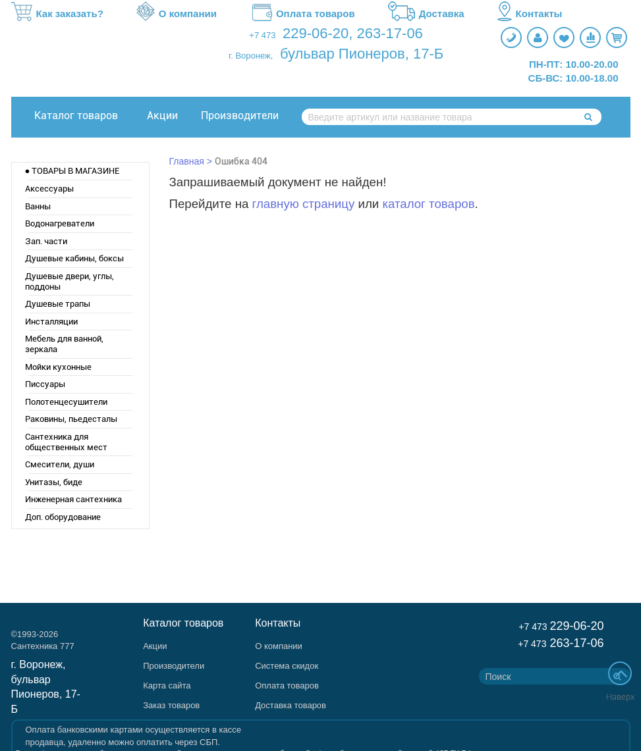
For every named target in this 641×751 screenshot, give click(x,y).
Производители (240, 115)
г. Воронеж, (251, 56)
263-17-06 (390, 33)
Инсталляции (51, 321)
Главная (186, 161)
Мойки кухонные (58, 367)
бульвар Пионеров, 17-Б (361, 53)
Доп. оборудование (63, 517)
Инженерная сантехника (73, 499)
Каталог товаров (76, 115)
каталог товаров (428, 204)
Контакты (530, 14)
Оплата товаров (302, 14)
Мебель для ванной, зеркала (64, 344)
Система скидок (286, 666)
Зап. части (46, 241)
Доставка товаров (290, 705)
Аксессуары (49, 189)
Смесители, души (59, 464)
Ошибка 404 (241, 161)
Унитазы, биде (53, 482)
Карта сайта (166, 685)
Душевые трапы (57, 304)
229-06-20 (315, 33)
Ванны (38, 206)
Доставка (426, 14)
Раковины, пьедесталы (71, 419)
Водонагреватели (59, 223)
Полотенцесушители (66, 402)
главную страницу (303, 204)
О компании (176, 14)
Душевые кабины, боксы (74, 258)
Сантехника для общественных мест (66, 442)
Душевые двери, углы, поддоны (69, 281)
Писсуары (45, 384)
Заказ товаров (171, 705)
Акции (162, 115)
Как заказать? (57, 14)
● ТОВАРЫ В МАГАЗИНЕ (72, 171)
